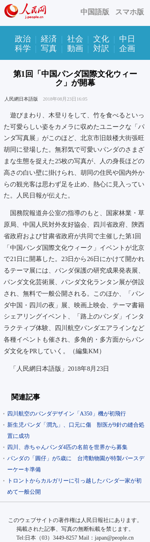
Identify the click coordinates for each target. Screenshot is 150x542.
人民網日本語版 (21, 99)
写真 (49, 48)
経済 (49, 38)
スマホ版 (129, 12)
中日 (127, 38)
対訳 (101, 48)
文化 (101, 38)
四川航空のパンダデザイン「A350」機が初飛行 (66, 414)
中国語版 (94, 12)
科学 (23, 48)
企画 (127, 48)
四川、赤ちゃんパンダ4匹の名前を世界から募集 (67, 447)
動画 (75, 48)
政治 (23, 38)
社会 (75, 38)
